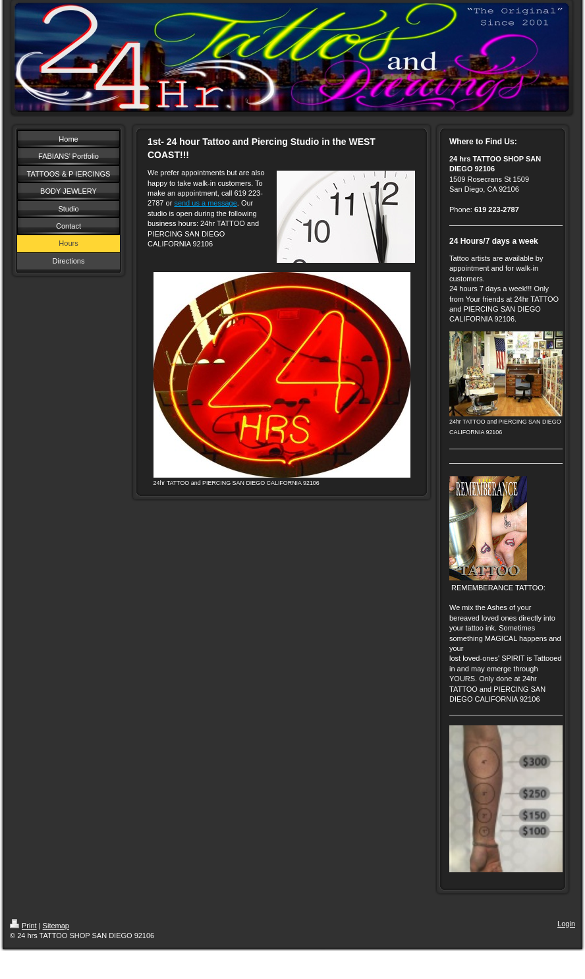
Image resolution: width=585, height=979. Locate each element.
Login (566, 924)
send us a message (205, 203)
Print (23, 926)
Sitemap (56, 926)
